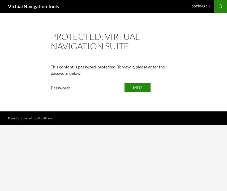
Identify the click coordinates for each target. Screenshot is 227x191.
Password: (87, 87)
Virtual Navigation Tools (33, 6)
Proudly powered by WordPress (30, 118)
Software (199, 6)
